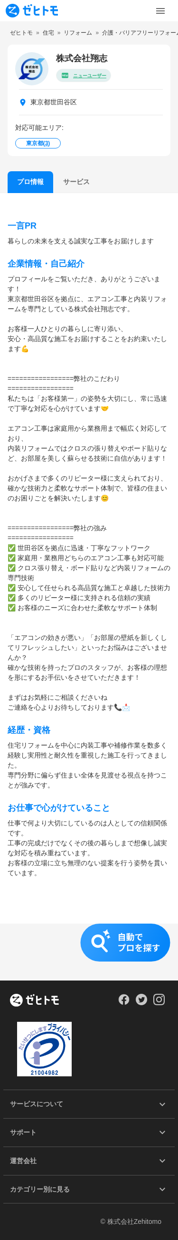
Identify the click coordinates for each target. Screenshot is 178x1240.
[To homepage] (32, 10)
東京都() (38, 143)
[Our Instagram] (159, 1003)
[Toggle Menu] (160, 11)
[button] (89, 952)
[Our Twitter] (141, 1003)
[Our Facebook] (123, 1003)
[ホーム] (34, 1001)
